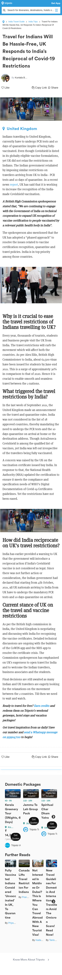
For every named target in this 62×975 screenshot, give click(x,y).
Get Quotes (15, 837)
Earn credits (42, 706)
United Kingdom (19, 129)
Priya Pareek (14, 923)
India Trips (33, 21)
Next (53, 816)
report (14, 184)
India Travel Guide (16, 21)
